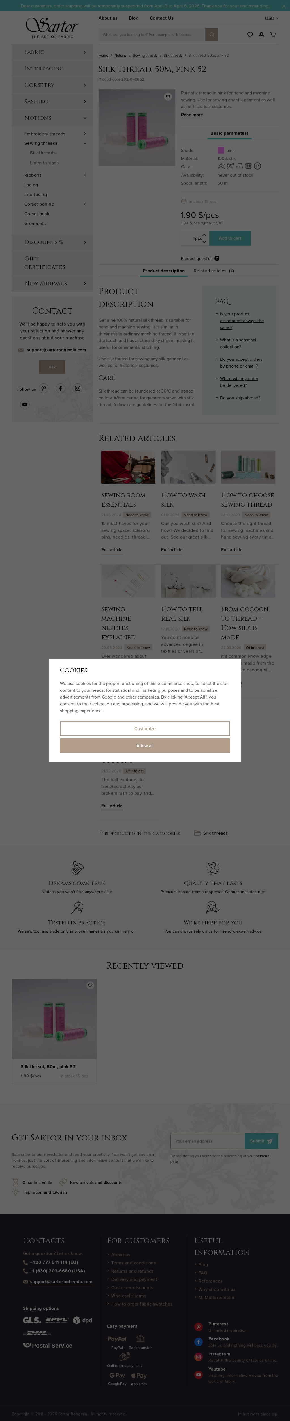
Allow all (145, 745)
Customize (145, 728)
